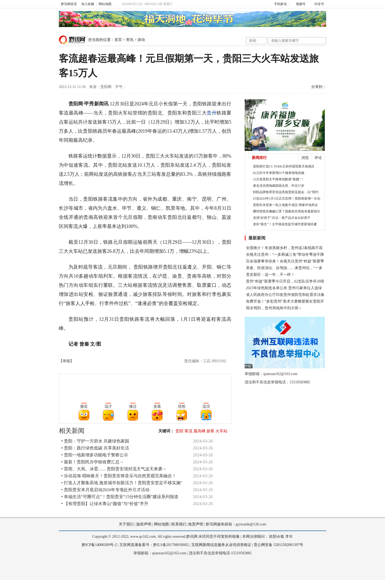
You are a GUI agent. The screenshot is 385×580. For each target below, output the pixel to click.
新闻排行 (259, 158)
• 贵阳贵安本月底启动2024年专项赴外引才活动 (105, 489)
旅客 (210, 431)
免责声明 (195, 524)
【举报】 (66, 361)
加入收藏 (87, 4)
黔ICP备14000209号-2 (99, 545)
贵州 (212, 113)
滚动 (141, 40)
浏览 (305, 158)
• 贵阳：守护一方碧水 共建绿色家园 (95, 441)
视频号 (298, 4)
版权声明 (143, 524)
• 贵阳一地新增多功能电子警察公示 (94, 455)
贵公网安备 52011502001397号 (278, 545)
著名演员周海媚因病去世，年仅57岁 (278, 186)
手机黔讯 (278, 4)
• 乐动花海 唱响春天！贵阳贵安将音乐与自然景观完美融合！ (118, 476)
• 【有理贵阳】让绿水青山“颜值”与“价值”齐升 (104, 503)
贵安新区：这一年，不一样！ (270, 275)
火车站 (221, 431)
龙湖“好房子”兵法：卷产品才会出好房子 (281, 218)
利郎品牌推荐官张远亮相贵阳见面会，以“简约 (285, 192)
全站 (252, 41)
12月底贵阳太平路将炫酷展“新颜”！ (278, 179)
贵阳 (179, 431)
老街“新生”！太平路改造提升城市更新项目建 (285, 224)
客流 (188, 431)
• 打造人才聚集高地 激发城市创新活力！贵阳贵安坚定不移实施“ (121, 482)
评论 (318, 158)
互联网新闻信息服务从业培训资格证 (221, 545)
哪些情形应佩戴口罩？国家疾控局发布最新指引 (286, 211)
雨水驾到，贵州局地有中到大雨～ (274, 308)
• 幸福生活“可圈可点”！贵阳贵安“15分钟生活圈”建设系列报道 (119, 496)
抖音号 (317, 4)
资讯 (129, 40)
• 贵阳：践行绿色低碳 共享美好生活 (95, 448)
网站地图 (105, 4)
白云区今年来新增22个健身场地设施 (278, 173)
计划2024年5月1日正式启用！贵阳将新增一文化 (286, 198)
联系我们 (178, 524)
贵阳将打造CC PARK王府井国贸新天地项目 (283, 166)
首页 (118, 40)
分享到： (318, 87)
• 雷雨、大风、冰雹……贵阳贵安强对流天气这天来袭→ (114, 469)
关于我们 (126, 524)
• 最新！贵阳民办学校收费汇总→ (92, 462)
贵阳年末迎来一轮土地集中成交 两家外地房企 (285, 205)
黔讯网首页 (69, 4)
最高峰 (200, 431)
